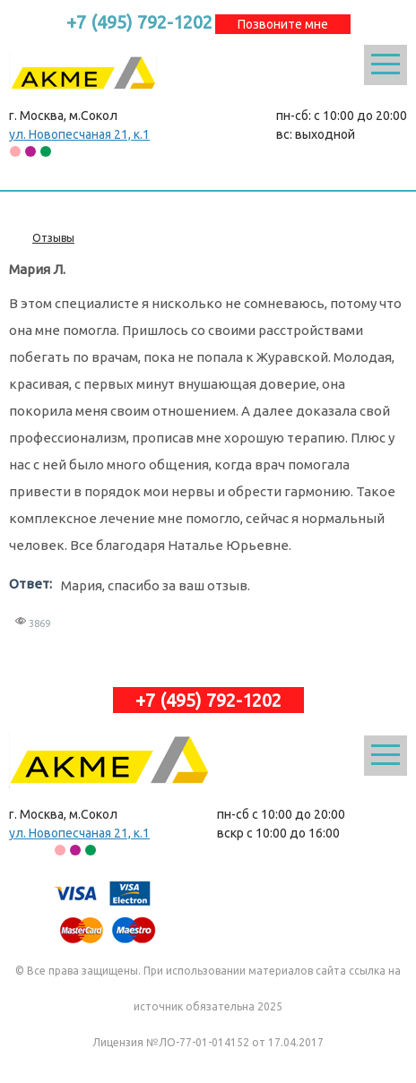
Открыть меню (385, 65)
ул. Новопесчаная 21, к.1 (79, 134)
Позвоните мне (283, 24)
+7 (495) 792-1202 (139, 22)
